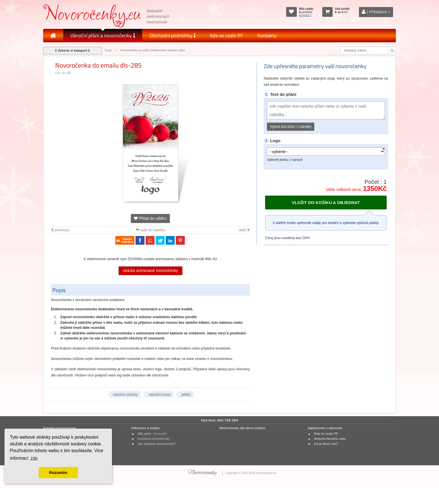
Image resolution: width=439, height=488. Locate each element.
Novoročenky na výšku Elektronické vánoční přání (152, 50)
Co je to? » (305, 15)
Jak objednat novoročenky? (157, 443)
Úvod (108, 50)
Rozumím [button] (58, 472)
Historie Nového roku (330, 438)
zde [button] (34, 458)
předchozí (60, 230)
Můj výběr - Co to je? (152, 433)
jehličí (185, 395)
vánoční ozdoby (125, 395)
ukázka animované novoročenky (150, 271)
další (244, 230)
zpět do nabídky (150, 230)
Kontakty (267, 35)
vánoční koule (159, 395)
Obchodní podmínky (173, 35)
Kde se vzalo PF (226, 35)
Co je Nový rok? (326, 443)
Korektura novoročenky (154, 438)
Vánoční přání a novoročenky (102, 35)
